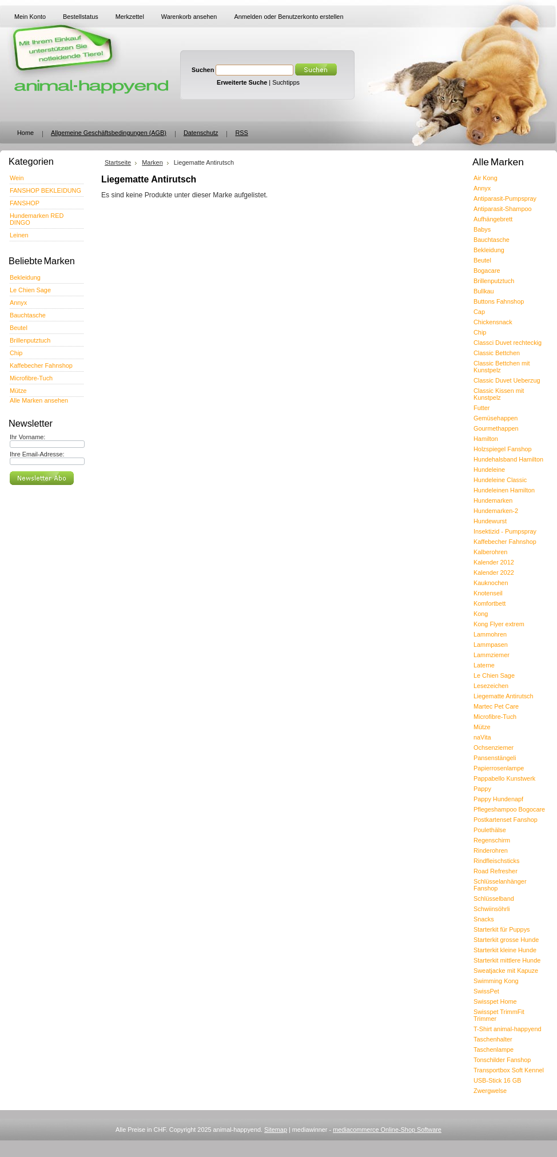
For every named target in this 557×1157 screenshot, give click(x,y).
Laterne (484, 665)
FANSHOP (24, 203)
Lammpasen (491, 644)
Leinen (19, 235)
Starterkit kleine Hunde (505, 950)
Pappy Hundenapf (498, 799)
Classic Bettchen (497, 352)
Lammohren (490, 634)
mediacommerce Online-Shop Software (387, 1129)
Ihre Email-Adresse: (37, 454)
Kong (481, 613)
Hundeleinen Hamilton (504, 490)
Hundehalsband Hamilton (508, 459)
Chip (16, 352)
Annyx (18, 302)
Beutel (18, 327)
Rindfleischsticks (496, 860)
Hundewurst (490, 521)
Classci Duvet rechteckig (508, 342)
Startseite (118, 162)
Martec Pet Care (496, 706)
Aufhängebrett (493, 219)
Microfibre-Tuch (31, 378)
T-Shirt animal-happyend (507, 1028)
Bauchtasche (28, 315)
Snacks (484, 919)
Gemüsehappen (496, 418)
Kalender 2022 (494, 572)
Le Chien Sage (30, 290)
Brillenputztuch (30, 340)
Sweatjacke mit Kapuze (506, 970)
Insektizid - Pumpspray (505, 531)
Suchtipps (286, 82)
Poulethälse (490, 829)
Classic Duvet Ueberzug (507, 380)
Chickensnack (493, 322)
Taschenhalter (493, 1039)
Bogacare (487, 270)
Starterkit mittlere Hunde (507, 960)
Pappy (482, 788)
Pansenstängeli (495, 757)
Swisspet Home (495, 1001)
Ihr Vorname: (27, 437)
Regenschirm (492, 840)
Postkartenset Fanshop (506, 819)
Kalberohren (490, 551)
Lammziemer (492, 654)
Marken (152, 162)
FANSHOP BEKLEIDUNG (45, 190)
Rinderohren (491, 850)
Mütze (18, 390)
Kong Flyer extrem (499, 624)
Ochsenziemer (494, 747)
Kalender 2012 (494, 562)
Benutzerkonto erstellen (310, 16)
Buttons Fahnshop (499, 301)
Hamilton (486, 438)
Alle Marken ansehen (39, 400)
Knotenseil (488, 593)
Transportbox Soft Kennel (509, 1070)
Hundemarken (493, 500)
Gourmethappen (496, 428)
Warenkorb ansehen (189, 16)
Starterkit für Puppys (502, 929)
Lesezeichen (491, 685)
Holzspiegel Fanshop (503, 449)
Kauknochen (491, 582)
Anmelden (248, 16)
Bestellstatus (80, 16)
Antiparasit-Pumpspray (505, 198)
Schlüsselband (494, 898)
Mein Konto (30, 16)
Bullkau (484, 291)
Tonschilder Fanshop (502, 1059)
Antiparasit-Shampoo (503, 208)
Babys (482, 229)
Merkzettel (130, 16)
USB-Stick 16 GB (497, 1080)
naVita (482, 737)
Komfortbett (490, 603)
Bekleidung (25, 277)
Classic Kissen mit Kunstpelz (499, 394)
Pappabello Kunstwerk (504, 778)
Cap (479, 311)
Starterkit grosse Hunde (506, 939)
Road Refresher (496, 871)
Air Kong (486, 177)
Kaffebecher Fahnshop (41, 365)
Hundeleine (489, 469)
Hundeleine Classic (500, 479)
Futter (482, 407)
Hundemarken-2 (496, 510)
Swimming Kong (496, 980)
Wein (17, 177)
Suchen (203, 69)
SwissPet (486, 991)
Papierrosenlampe (499, 768)
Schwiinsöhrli (492, 908)
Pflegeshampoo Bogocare (509, 809)
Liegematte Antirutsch (504, 696)
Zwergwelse (490, 1090)
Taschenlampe (494, 1049)
